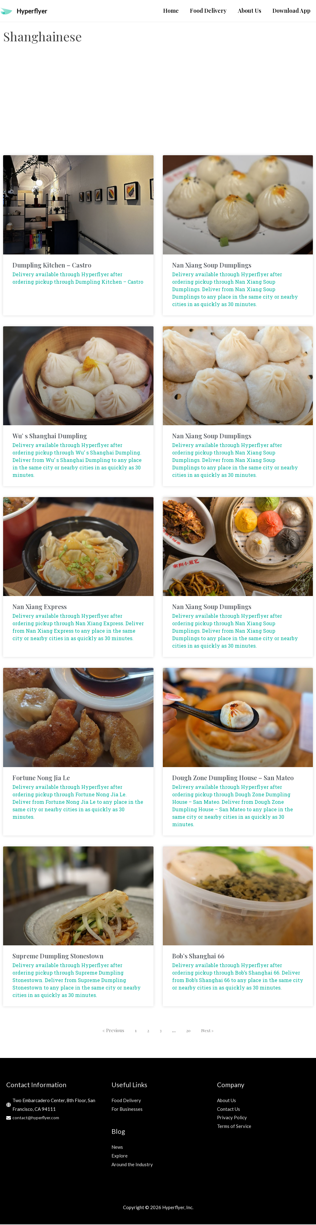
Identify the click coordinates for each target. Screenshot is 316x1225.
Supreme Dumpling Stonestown (57, 956)
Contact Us (228, 1109)
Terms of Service (234, 1127)
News (117, 1147)
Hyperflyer (34, 11)
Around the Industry (132, 1164)
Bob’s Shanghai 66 (198, 956)
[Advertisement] (158, 106)
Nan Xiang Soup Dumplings (211, 265)
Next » (208, 1031)
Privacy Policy (232, 1118)
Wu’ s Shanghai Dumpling (49, 436)
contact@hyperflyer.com (37, 1118)
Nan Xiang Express (39, 607)
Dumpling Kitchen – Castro (51, 265)
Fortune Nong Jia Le (41, 778)
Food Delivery (126, 1101)
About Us (226, 1101)
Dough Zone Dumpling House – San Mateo (233, 778)
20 (188, 1031)
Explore (119, 1156)
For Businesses (127, 1109)
